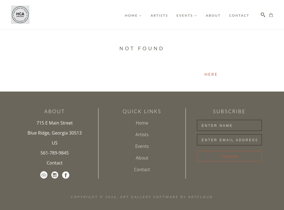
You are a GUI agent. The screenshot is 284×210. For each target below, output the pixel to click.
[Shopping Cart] (271, 15)
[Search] (263, 14)
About (142, 158)
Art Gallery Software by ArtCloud (166, 197)
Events (142, 146)
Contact (54, 163)
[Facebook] (65, 175)
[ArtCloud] (43, 175)
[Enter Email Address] (229, 140)
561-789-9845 (54, 153)
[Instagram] (54, 175)
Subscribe (229, 156)
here (211, 74)
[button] (133, 15)
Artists (141, 134)
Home (142, 123)
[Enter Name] (229, 125)
